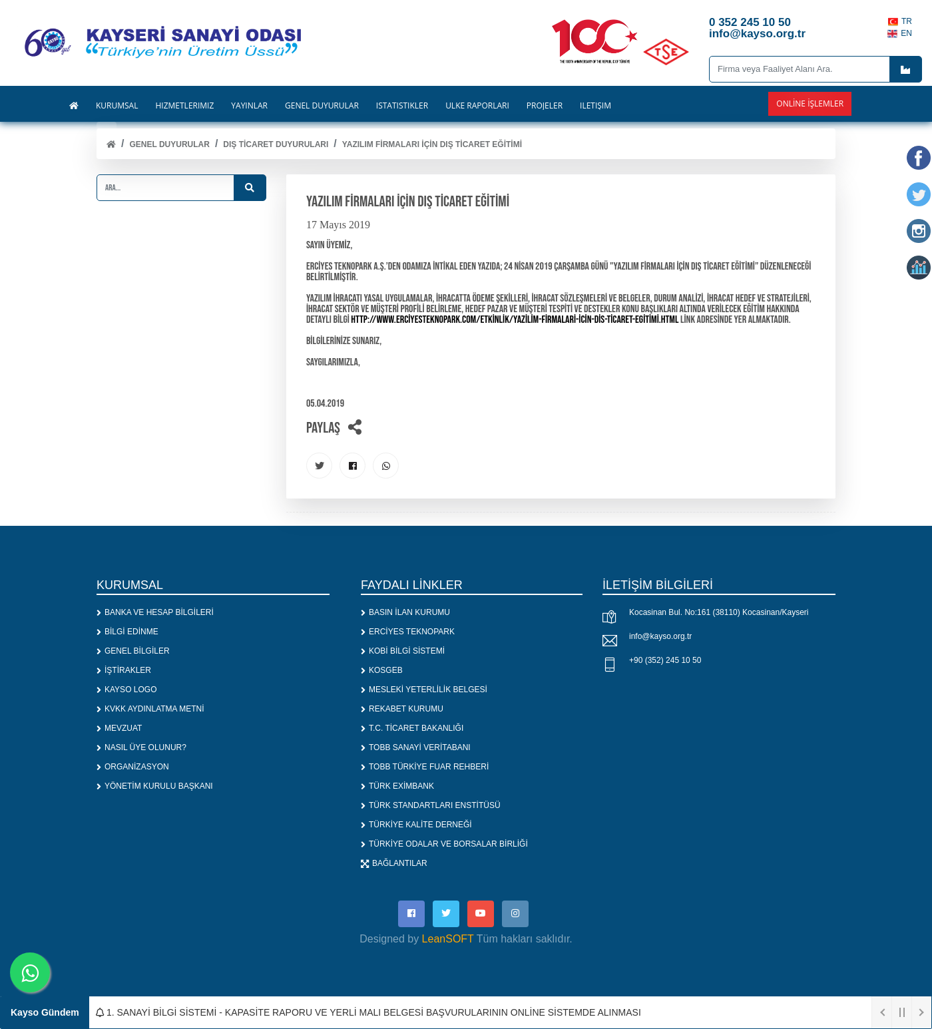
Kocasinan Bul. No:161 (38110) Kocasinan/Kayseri (719, 613)
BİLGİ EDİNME (127, 632)
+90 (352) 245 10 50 (665, 661)
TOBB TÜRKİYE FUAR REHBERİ (425, 767)
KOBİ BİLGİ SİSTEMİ (403, 651)
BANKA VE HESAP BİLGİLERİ (155, 613)
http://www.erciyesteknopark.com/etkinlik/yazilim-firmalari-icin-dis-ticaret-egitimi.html (514, 319)
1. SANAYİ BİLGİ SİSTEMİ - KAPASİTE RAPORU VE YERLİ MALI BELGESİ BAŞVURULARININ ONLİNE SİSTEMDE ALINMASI (368, 1012)
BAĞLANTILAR (394, 864)
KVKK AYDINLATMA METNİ (150, 709)
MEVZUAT (119, 728)
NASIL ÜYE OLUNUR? (141, 748)
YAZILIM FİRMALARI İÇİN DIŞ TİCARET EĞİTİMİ (432, 144)
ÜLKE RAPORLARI (477, 106)
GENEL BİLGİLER (133, 651)
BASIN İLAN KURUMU (405, 613)
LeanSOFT (448, 939)
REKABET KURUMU (402, 709)
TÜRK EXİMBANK (397, 786)
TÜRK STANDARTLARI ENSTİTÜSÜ (431, 806)
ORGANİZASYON (133, 767)
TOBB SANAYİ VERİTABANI (416, 748)
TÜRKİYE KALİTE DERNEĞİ (416, 825)
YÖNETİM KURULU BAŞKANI (155, 786)
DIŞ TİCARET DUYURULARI (275, 144)
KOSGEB (382, 671)
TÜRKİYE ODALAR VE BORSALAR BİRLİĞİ (444, 844)
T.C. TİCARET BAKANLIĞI (412, 728)
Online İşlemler (809, 103)
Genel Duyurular (169, 144)
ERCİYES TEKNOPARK (408, 632)
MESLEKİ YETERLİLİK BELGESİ (424, 690)
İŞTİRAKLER (124, 671)
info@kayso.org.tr (660, 637)
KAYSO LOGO (126, 690)
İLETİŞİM (595, 106)
